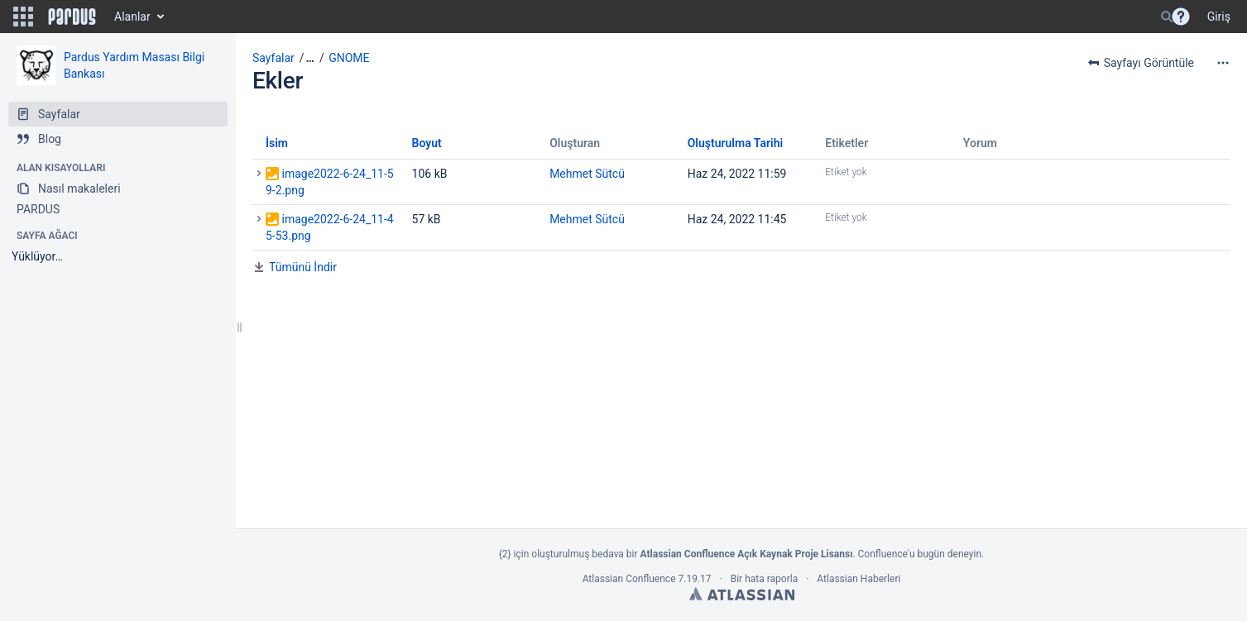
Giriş (1218, 16)
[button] (23, 16)
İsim (277, 143)
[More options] (1223, 62)
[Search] (1166, 16)
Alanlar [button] (132, 16)
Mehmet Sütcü (587, 173)
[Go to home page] (72, 16)
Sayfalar (273, 57)
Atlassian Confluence (629, 579)
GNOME (349, 57)
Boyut (427, 143)
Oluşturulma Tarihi (735, 143)
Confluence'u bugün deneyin (920, 554)
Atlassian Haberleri (858, 579)
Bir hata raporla (764, 579)
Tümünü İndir (303, 267)
